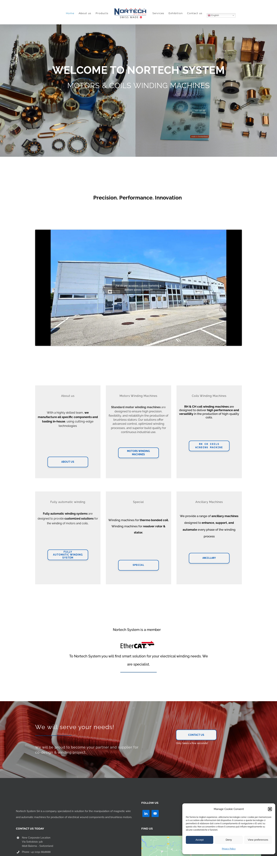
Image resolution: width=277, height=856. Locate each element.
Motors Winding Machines (138, 453)
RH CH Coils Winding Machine (209, 445)
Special (138, 565)
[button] (270, 809)
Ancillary (209, 558)
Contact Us (196, 734)
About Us (67, 461)
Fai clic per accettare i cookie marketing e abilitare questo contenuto (138, 287)
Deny (229, 839)
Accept (200, 839)
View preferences (258, 839)
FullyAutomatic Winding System (68, 554)
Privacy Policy (229, 849)
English (213, 15)
